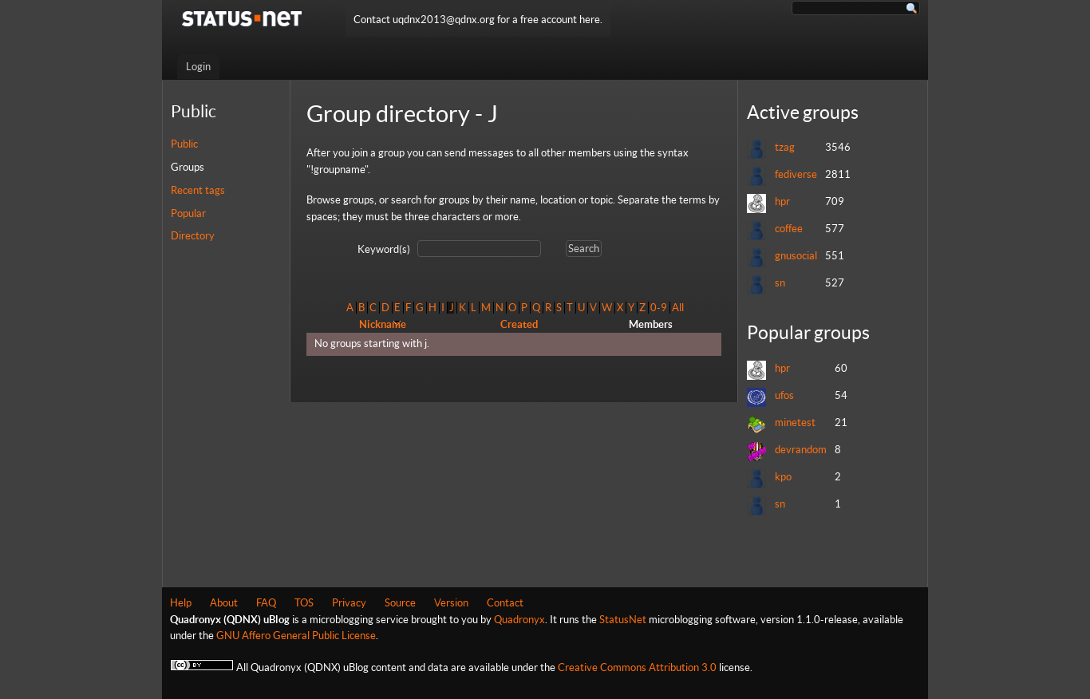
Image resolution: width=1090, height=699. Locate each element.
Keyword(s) (383, 249)
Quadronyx (519, 620)
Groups (187, 167)
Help (181, 603)
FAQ (266, 603)
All (678, 308)
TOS (304, 603)
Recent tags (198, 190)
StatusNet (622, 620)
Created (519, 324)
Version (451, 603)
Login (198, 67)
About (224, 603)
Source (400, 603)
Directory (193, 236)
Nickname (382, 324)
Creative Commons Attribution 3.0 (637, 667)
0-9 (658, 308)
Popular (188, 213)
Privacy (349, 603)
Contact (505, 603)
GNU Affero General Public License (296, 636)
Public (184, 144)
